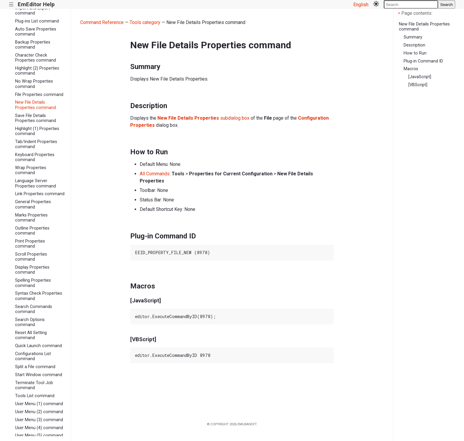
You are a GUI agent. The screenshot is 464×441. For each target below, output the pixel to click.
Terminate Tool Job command (34, 385)
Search (446, 4)
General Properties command (33, 204)
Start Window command (38, 374)
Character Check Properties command (35, 58)
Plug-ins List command (37, 21)
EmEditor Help (36, 4)
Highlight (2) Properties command (37, 71)
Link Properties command (40, 193)
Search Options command (30, 322)
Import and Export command (32, 11)
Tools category (145, 22)
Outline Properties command (32, 231)
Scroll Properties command (31, 257)
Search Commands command (33, 309)
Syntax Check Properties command (38, 296)
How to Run (415, 53)
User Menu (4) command (39, 427)
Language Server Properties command (35, 183)
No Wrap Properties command (34, 84)
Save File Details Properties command (35, 118)
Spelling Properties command (33, 283)
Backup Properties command (32, 45)
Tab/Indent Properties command (36, 144)
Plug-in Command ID (423, 61)
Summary (413, 37)
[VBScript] (417, 84)
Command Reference (102, 22)
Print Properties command (30, 244)
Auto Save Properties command (35, 32)
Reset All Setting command (31, 335)
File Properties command (39, 94)
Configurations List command (33, 356)
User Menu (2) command (39, 411)
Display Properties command (32, 270)
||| (11, 4)
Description (414, 45)
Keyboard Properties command (34, 157)
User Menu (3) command (39, 419)
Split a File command (35, 366)
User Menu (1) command (39, 403)
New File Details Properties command (35, 105)
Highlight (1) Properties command (37, 131)
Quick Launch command (38, 345)
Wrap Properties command (30, 170)
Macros (411, 68)
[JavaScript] (419, 76)
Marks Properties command (31, 218)
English (360, 4)
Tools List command (34, 395)
